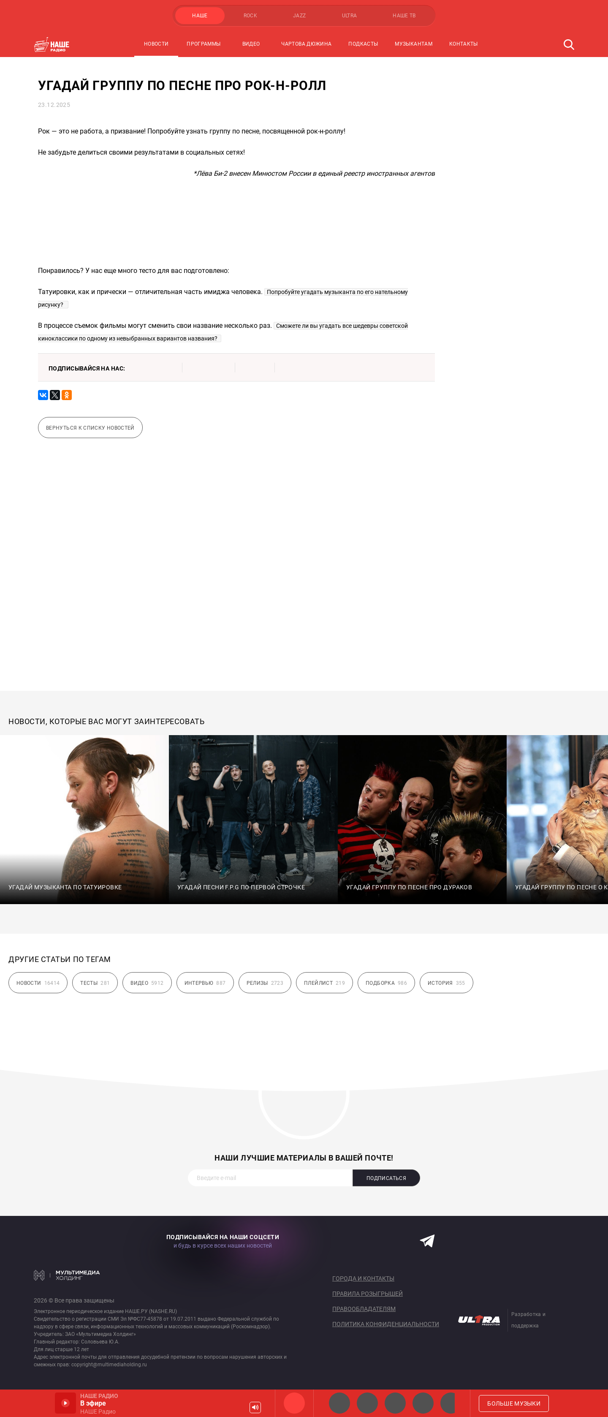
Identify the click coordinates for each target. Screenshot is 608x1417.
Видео (251, 44)
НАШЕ (199, 16)
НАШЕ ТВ (404, 16)
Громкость (255, 1407)
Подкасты (363, 44)
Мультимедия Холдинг (67, 1275)
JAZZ (299, 16)
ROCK (250, 16)
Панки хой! (450, 1403)
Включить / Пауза (65, 1403)
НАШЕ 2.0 (339, 1403)
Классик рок (423, 1403)
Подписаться (386, 1178)
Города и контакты (363, 1278)
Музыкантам (413, 44)
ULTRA (349, 16)
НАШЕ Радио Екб (395, 1403)
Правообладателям (364, 1308)
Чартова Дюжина (306, 44)
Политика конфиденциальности (385, 1324)
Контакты (463, 44)
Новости (156, 44)
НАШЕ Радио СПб (367, 1403)
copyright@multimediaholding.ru (109, 1365)
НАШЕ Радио (294, 1403)
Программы (203, 44)
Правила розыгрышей (367, 1293)
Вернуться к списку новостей (90, 428)
